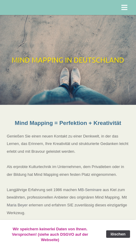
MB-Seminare (89, 189)
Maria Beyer (17, 205)
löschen (118, 234)
